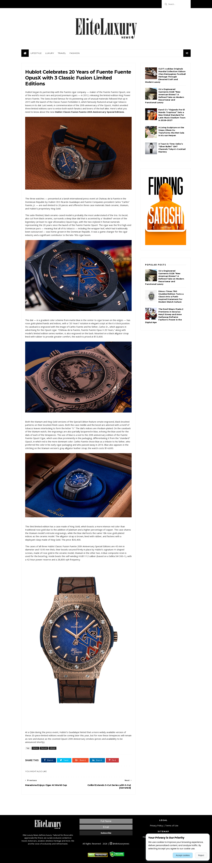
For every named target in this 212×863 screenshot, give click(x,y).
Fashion (75, 53)
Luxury (49, 53)
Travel (62, 53)
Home (146, 836)
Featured (44, 748)
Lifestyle (36, 53)
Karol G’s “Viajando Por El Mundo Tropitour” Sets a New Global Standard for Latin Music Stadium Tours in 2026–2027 (172, 114)
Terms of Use (171, 825)
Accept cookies (183, 855)
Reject (201, 855)
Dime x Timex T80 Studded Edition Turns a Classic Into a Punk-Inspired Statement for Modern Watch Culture (171, 296)
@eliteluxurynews (119, 843)
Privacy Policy (156, 825)
